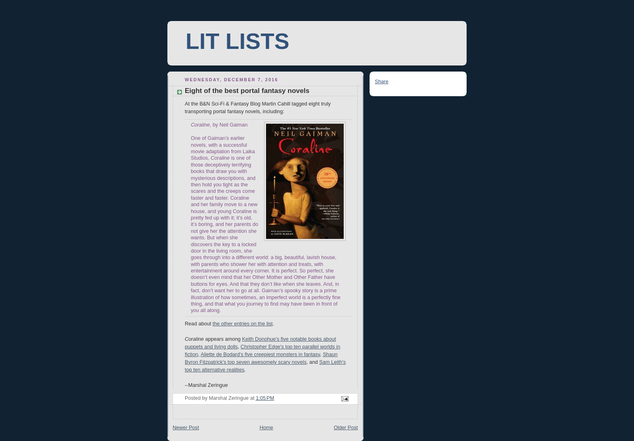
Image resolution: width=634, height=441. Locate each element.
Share (382, 81)
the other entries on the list (243, 324)
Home (266, 427)
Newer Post (186, 427)
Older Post (346, 427)
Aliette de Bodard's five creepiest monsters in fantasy (260, 354)
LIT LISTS (237, 41)
